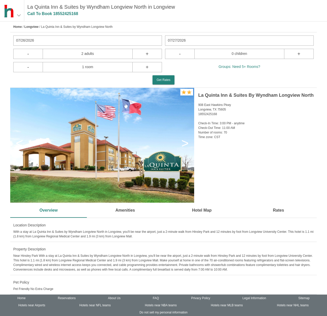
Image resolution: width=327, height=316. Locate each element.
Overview (48, 210)
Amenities (125, 210)
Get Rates (163, 80)
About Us (114, 298)
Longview (31, 27)
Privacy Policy (200, 298)
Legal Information (254, 298)
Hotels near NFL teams (95, 305)
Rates (278, 210)
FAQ (156, 298)
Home (17, 27)
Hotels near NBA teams (161, 305)
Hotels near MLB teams (227, 305)
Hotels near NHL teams (293, 305)
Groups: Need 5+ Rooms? (239, 67)
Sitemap (304, 298)
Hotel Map (202, 210)
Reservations (67, 298)
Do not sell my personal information (163, 312)
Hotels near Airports (31, 305)
